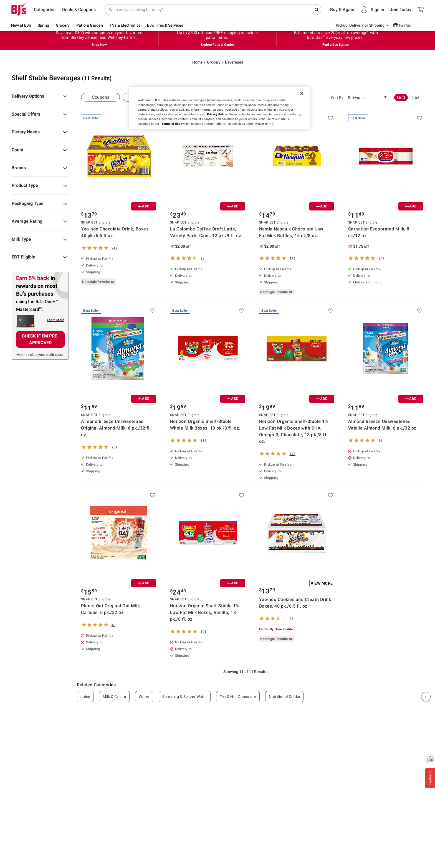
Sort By (337, 97)
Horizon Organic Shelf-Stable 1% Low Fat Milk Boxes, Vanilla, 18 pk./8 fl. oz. (204, 612)
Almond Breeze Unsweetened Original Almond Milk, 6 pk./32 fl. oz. (116, 428)
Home (197, 62)
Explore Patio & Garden (218, 45)
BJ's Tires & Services (165, 25)
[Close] (302, 93)
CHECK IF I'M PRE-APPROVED (40, 339)
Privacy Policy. (217, 114)
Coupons (100, 97)
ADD (144, 206)
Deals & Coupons (79, 9)
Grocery (63, 25)
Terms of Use (170, 124)
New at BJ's (21, 25)
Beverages (234, 62)
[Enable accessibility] (430, 759)
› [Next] (426, 696)
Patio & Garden (89, 25)
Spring (43, 25)
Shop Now (99, 45)
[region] (219, 108)
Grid (401, 97)
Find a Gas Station (335, 45)
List (415, 97)
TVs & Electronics (125, 25)
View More (322, 583)
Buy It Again (342, 9)
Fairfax (405, 25)
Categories (44, 9)
